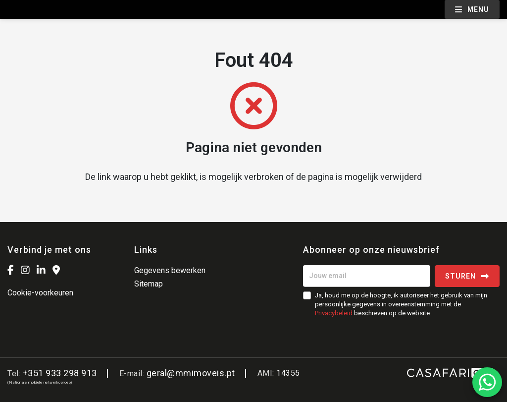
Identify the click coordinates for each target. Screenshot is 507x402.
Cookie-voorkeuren (40, 292)
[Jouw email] (366, 276)
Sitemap (148, 283)
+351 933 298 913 (60, 373)
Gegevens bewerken (169, 270)
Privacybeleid (334, 313)
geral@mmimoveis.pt (191, 373)
